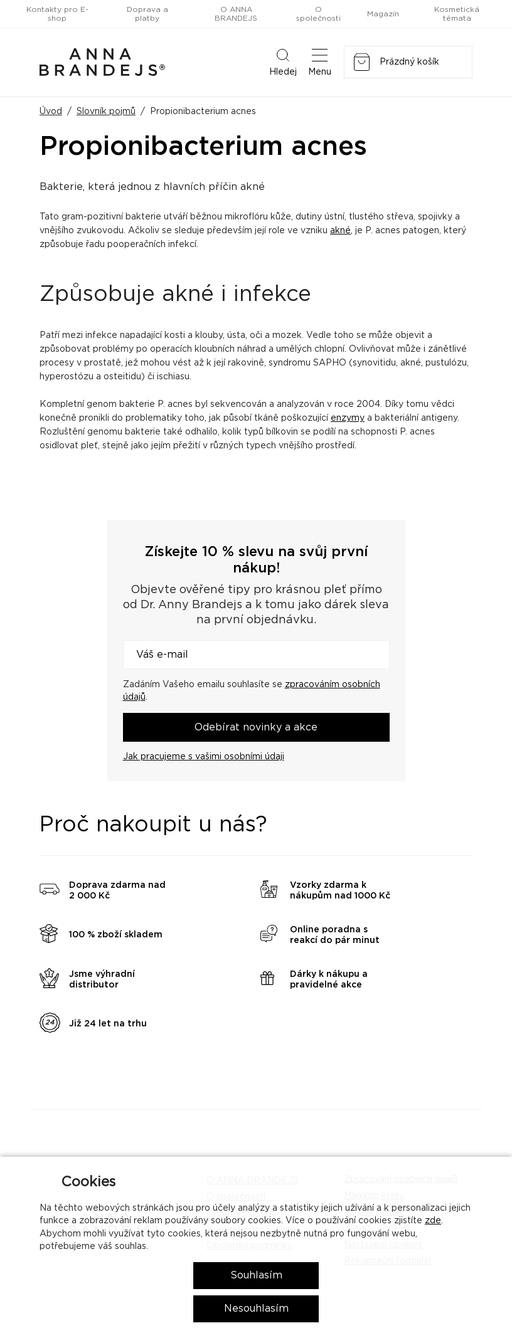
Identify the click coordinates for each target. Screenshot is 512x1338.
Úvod (51, 111)
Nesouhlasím (256, 1309)
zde (433, 1220)
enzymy (348, 418)
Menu (319, 61)
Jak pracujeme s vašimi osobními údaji (203, 756)
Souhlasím (256, 1275)
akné (340, 230)
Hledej (283, 61)
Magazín (383, 14)
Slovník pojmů (106, 111)
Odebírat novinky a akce (256, 727)
